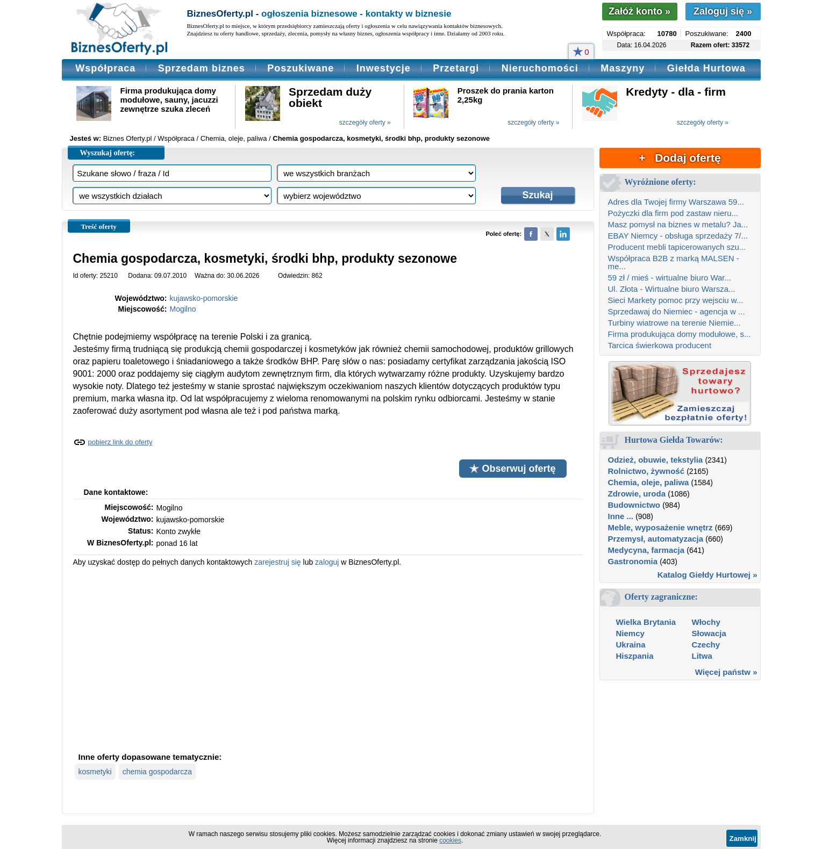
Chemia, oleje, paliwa (648, 482)
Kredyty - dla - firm (676, 91)
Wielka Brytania (646, 622)
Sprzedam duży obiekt (330, 97)
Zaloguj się (723, 11)
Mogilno (183, 309)
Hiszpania (635, 655)
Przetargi (456, 68)
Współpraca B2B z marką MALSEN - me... (673, 262)
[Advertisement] (328, 658)
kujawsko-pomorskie (204, 298)
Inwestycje (383, 68)
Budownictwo (634, 504)
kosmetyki (95, 771)
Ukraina (631, 644)
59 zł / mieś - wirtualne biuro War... (670, 277)
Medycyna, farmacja (646, 550)
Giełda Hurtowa (706, 68)
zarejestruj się (277, 562)
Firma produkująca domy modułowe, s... (679, 334)
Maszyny (623, 68)
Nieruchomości (540, 68)
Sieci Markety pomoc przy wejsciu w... (676, 300)
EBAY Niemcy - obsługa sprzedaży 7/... (678, 235)
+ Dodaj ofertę (679, 158)
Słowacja (709, 633)
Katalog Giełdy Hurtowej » (707, 574)
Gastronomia (633, 561)
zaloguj (327, 562)
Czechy (706, 644)
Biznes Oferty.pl (127, 138)
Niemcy (630, 633)
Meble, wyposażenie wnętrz (660, 527)
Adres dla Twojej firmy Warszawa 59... (676, 201)
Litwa (702, 655)
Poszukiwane (300, 68)
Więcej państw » (726, 672)
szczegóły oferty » (365, 122)
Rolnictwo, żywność (646, 471)
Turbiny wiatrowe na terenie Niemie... (674, 322)
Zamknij (743, 838)
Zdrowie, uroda (637, 493)
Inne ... (621, 516)
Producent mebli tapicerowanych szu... (677, 246)
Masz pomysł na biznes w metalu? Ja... (678, 224)
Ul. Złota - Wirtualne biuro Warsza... (671, 288)
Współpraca (105, 68)
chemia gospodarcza (157, 771)
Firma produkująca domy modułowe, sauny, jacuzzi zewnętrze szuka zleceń (169, 99)
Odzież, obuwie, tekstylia (655, 459)
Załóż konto (639, 11)
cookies (450, 840)
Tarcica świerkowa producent (660, 345)
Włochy (706, 622)
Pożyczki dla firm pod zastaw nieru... (673, 213)
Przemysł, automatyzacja (656, 538)
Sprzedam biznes (201, 68)
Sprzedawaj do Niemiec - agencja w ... (676, 311)
